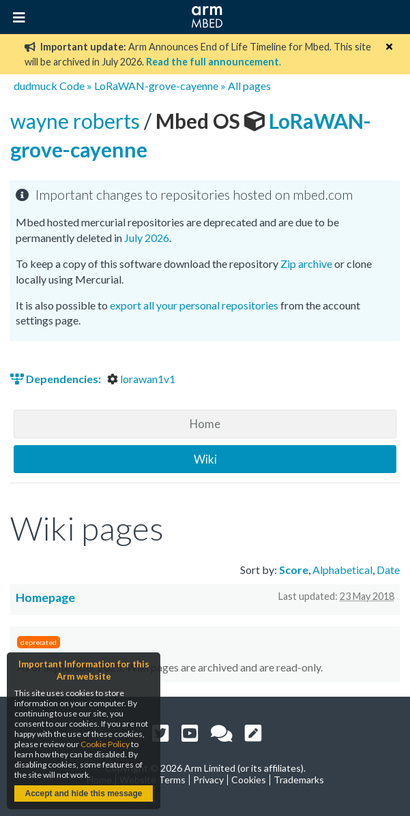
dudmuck (35, 85)
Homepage (45, 597)
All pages (249, 85)
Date (388, 569)
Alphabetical (342, 569)
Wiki (205, 459)
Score (293, 569)
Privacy (208, 779)
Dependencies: (56, 378)
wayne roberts (77, 120)
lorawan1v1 (141, 378)
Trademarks (299, 779)
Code (72, 85)
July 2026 (146, 237)
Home (205, 424)
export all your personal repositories (194, 305)
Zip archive (306, 263)
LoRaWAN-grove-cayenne (156, 85)
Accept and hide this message (83, 793)
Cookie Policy (105, 744)
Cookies (248, 779)
